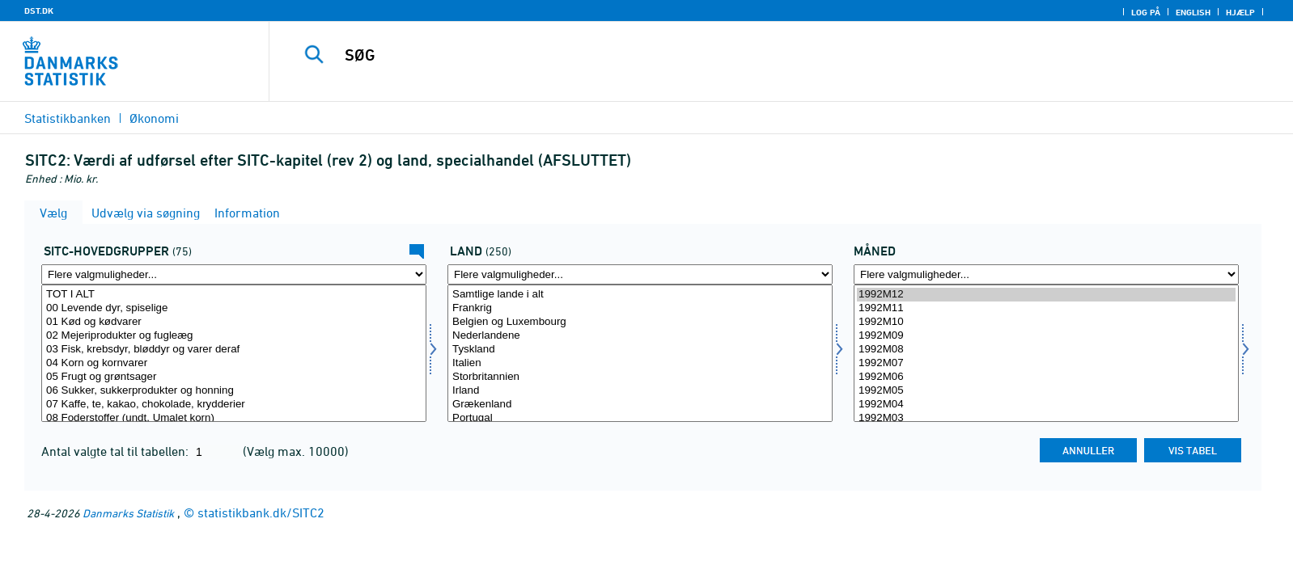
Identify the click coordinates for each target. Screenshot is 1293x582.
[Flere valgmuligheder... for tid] (1046, 274)
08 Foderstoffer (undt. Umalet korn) (234, 418)
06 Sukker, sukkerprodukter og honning (234, 391)
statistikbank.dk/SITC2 (260, 512)
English (1193, 12)
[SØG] (742, 55)
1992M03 (1046, 418)
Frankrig (640, 308)
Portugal (640, 418)
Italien (640, 363)
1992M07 (1046, 363)
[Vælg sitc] (233, 353)
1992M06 (1046, 377)
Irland (640, 391)
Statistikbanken (67, 118)
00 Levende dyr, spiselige (234, 308)
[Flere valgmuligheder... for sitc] (233, 274)
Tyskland (640, 349)
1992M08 (1046, 349)
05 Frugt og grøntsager (234, 377)
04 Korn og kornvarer (234, 363)
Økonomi (154, 118)
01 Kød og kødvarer (234, 322)
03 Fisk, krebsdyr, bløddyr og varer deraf (234, 349)
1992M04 (1046, 404)
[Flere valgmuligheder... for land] (640, 274)
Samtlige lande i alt (640, 295)
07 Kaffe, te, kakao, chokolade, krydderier (234, 404)
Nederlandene (640, 336)
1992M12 (1046, 295)
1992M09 (1046, 336)
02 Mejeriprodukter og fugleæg (234, 336)
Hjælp (1240, 12)
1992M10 (1046, 322)
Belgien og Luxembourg (640, 322)
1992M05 (1046, 391)
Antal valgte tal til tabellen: (116, 451)
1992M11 (1046, 308)
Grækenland (640, 404)
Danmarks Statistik (128, 513)
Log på (1145, 12)
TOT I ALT (234, 295)
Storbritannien (640, 377)
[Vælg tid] (1046, 353)
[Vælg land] (640, 353)
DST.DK (38, 10)
